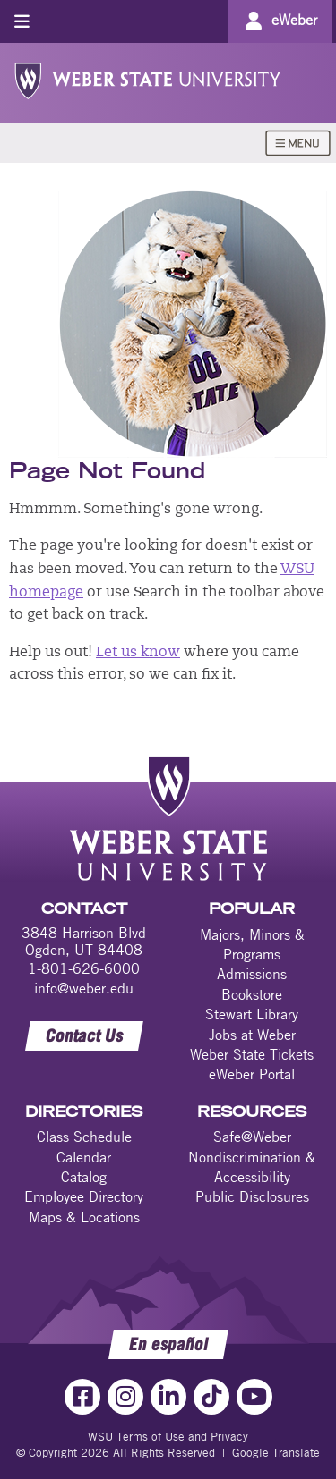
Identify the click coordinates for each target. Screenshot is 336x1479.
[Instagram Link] (125, 1397)
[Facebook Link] (82, 1397)
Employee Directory (83, 1196)
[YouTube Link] (254, 1397)
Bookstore (251, 994)
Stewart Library (251, 1014)
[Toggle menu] (22, 21)
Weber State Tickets (252, 1054)
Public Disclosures (252, 1196)
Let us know (138, 653)
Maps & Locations (84, 1217)
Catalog (84, 1177)
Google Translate (276, 1452)
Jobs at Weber (252, 1035)
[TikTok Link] (211, 1397)
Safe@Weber (252, 1136)
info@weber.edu (84, 988)
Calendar (83, 1157)
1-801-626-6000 (84, 968)
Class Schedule (84, 1136)
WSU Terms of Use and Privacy (168, 1436)
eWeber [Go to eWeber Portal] (294, 20)
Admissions (252, 974)
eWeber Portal (252, 1074)
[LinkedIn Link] (168, 1397)
